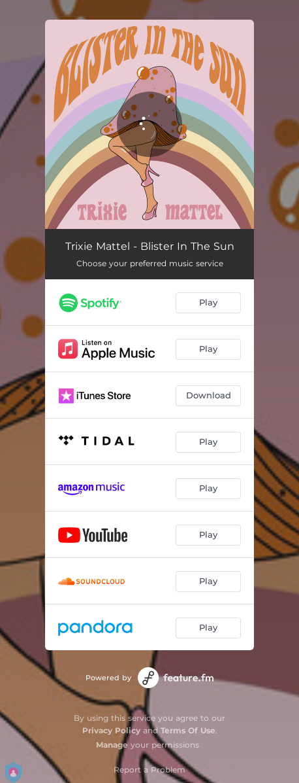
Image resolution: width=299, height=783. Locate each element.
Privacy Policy (111, 730)
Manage (112, 745)
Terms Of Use (188, 730)
